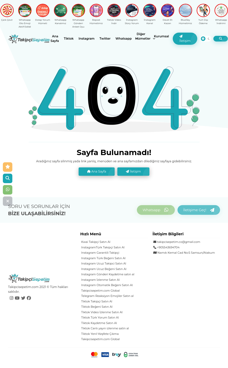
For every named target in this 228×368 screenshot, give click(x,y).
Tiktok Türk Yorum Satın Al (100, 317)
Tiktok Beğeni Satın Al (97, 306)
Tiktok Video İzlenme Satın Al (102, 312)
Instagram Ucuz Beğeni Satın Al (103, 269)
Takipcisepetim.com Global (100, 290)
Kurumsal (161, 36)
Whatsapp (123, 38)
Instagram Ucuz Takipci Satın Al (103, 263)
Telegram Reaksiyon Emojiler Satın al (107, 296)
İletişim (185, 39)
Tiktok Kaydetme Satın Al (99, 323)
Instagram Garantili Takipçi (100, 252)
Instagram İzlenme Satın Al (100, 280)
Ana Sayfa (54, 39)
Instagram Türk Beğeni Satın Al (103, 258)
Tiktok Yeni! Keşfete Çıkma (100, 334)
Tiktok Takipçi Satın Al (96, 301)
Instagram (87, 38)
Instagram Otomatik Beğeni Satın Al (107, 285)
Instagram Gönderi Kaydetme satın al (107, 274)
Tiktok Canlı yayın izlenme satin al (105, 328)
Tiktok (68, 38)
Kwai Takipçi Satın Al (95, 242)
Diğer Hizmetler (143, 36)
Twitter (104, 38)
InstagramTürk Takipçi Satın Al (103, 247)
